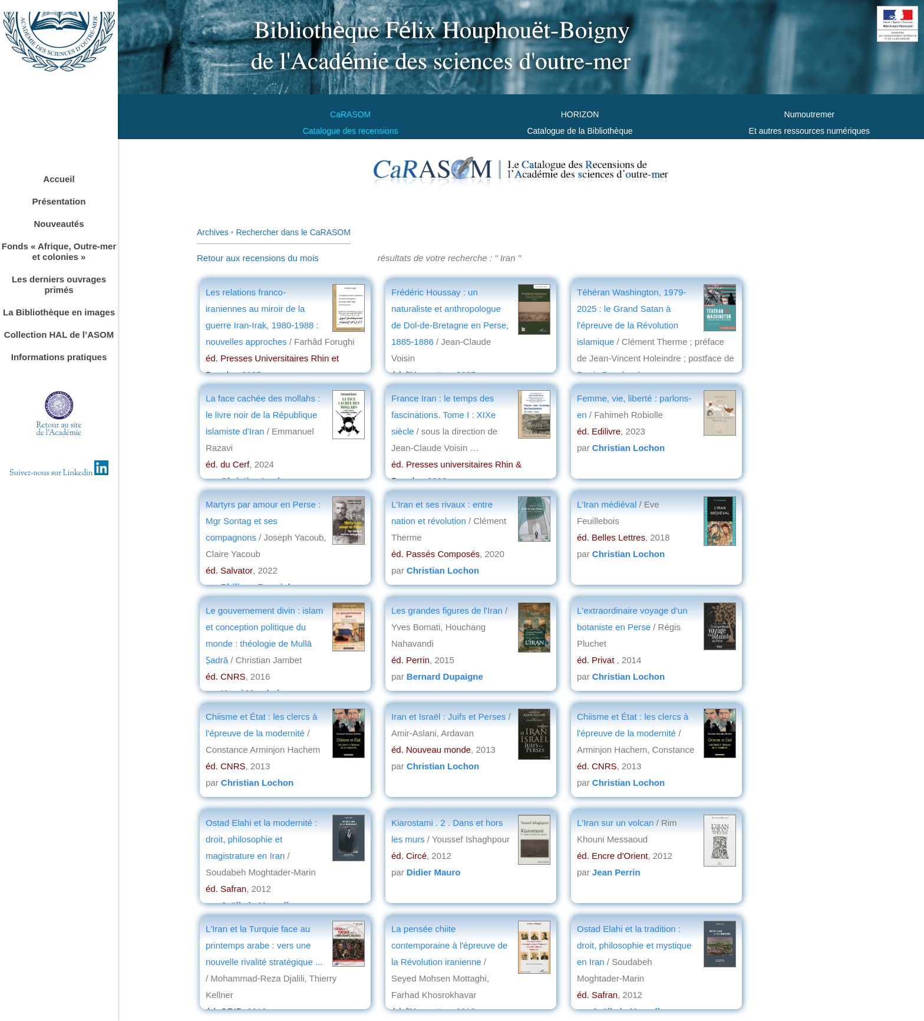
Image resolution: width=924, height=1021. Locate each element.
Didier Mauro (434, 872)
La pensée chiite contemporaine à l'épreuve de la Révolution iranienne (449, 945)
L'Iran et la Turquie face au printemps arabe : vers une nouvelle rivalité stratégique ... (264, 945)
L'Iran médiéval (606, 504)
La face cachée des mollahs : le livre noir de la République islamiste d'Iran (263, 414)
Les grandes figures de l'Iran (448, 610)
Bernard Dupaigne (445, 676)
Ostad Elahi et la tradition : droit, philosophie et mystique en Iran (634, 945)
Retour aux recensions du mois (258, 258)
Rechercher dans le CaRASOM (293, 232)
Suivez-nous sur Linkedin (59, 473)
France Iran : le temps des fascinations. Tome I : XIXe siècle (443, 414)
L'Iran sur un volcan (615, 823)
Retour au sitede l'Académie (59, 429)
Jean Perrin (616, 872)
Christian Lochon (628, 448)
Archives (213, 232)
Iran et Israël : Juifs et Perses (448, 717)
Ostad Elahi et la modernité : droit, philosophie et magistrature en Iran (261, 839)
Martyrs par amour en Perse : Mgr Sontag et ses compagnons (263, 520)
